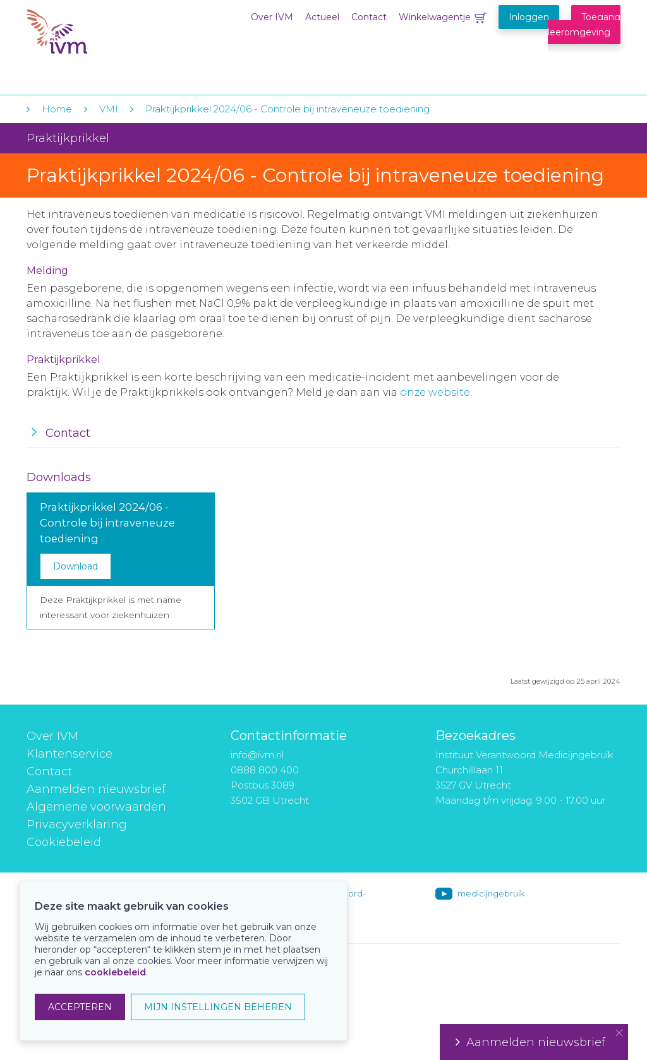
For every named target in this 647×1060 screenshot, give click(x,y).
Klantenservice (69, 754)
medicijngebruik (490, 893)
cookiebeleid (115, 972)
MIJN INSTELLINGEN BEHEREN (218, 1007)
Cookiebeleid (64, 842)
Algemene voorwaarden (96, 807)
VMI (108, 109)
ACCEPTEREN (80, 1007)
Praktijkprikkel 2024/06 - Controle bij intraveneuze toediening (287, 109)
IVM (104, 36)
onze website (435, 392)
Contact (369, 17)
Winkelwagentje (435, 17)
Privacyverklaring (77, 824)
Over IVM (272, 17)
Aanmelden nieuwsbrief (96, 789)
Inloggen (529, 17)
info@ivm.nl (257, 755)
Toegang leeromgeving (584, 24)
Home (57, 109)
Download (75, 566)
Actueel (322, 17)
